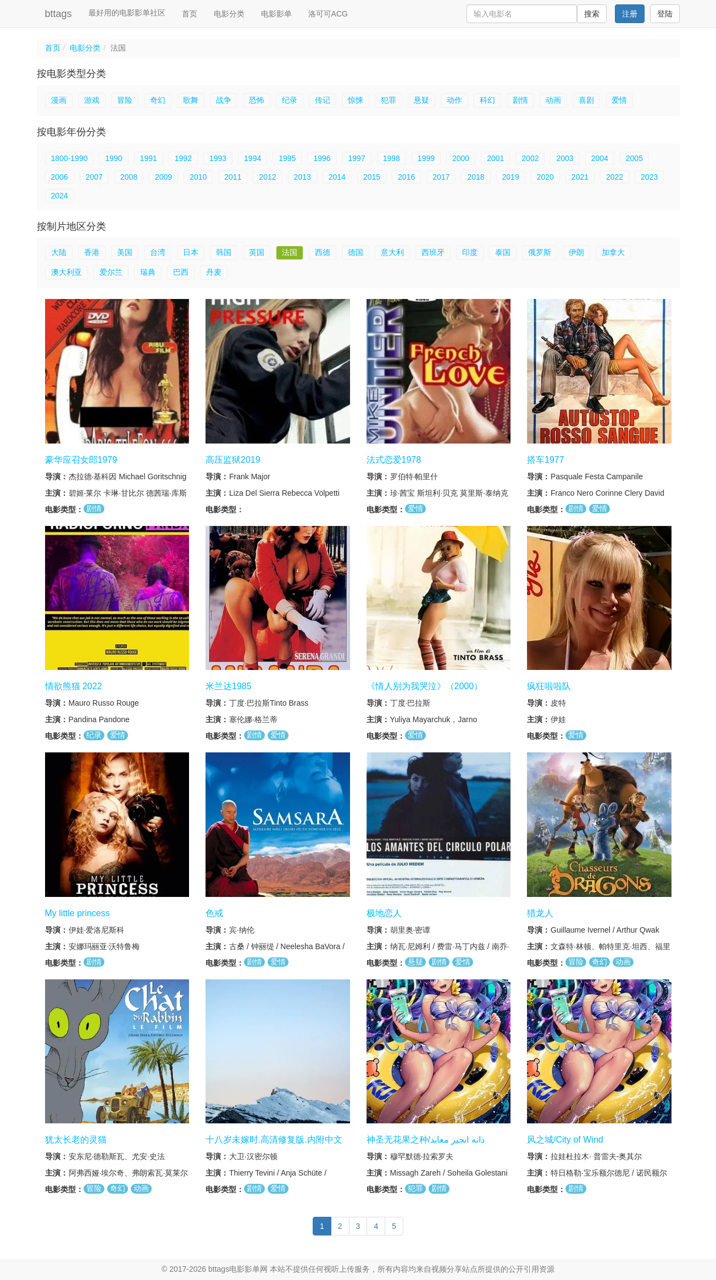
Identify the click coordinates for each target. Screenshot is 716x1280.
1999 (426, 158)
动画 (553, 100)
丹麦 (213, 272)
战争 (223, 100)
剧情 (520, 100)
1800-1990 (69, 158)
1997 (356, 158)
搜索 (592, 13)
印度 (470, 252)
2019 (510, 177)
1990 (113, 158)
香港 (91, 252)
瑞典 (148, 272)
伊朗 (576, 252)
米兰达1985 (229, 686)
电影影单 (276, 13)
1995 (287, 158)
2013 (302, 177)
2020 (545, 177)
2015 (371, 177)
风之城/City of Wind (565, 1139)
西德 (322, 252)
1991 (148, 158)
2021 (580, 177)
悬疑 (421, 100)
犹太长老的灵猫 (76, 1139)
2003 (564, 158)
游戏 (91, 100)
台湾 (157, 252)
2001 (495, 158)
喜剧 (586, 100)
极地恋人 (384, 913)
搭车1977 (545, 459)
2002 (530, 158)
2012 (267, 177)
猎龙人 (540, 913)
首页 (189, 13)
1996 (321, 158)
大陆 (58, 252)
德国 (355, 252)
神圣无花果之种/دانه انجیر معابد (426, 1139)
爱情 (619, 100)
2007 (94, 177)
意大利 (392, 252)
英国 (256, 252)
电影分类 (229, 13)
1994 (252, 158)
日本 (190, 252)
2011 (232, 177)
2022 (614, 177)
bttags (58, 13)
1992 (183, 158)
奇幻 (157, 100)
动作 (454, 100)
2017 (440, 177)
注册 (629, 13)
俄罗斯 (539, 252)
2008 (128, 177)
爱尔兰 (111, 272)
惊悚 (355, 100)
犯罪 (388, 100)
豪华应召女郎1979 (81, 459)
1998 (391, 158)
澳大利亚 (66, 272)
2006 (59, 177)
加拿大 (613, 252)
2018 (475, 177)
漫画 (58, 100)
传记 (322, 100)
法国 (289, 252)
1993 (217, 158)
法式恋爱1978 (394, 459)
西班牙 (433, 252)
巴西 (180, 272)
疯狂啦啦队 (549, 686)
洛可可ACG (328, 13)
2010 (198, 177)
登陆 (665, 13)
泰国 (502, 252)
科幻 (487, 100)
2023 (649, 177)
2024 (59, 195)
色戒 (214, 913)
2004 (599, 158)
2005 (634, 158)
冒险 (124, 100)
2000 (460, 158)
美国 (124, 252)
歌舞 (190, 100)
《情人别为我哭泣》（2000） (425, 686)
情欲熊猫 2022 (73, 686)
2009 (163, 177)
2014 (337, 177)
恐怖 (256, 100)
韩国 (223, 252)
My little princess (77, 913)
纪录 (289, 100)
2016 (406, 177)
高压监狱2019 (233, 459)
